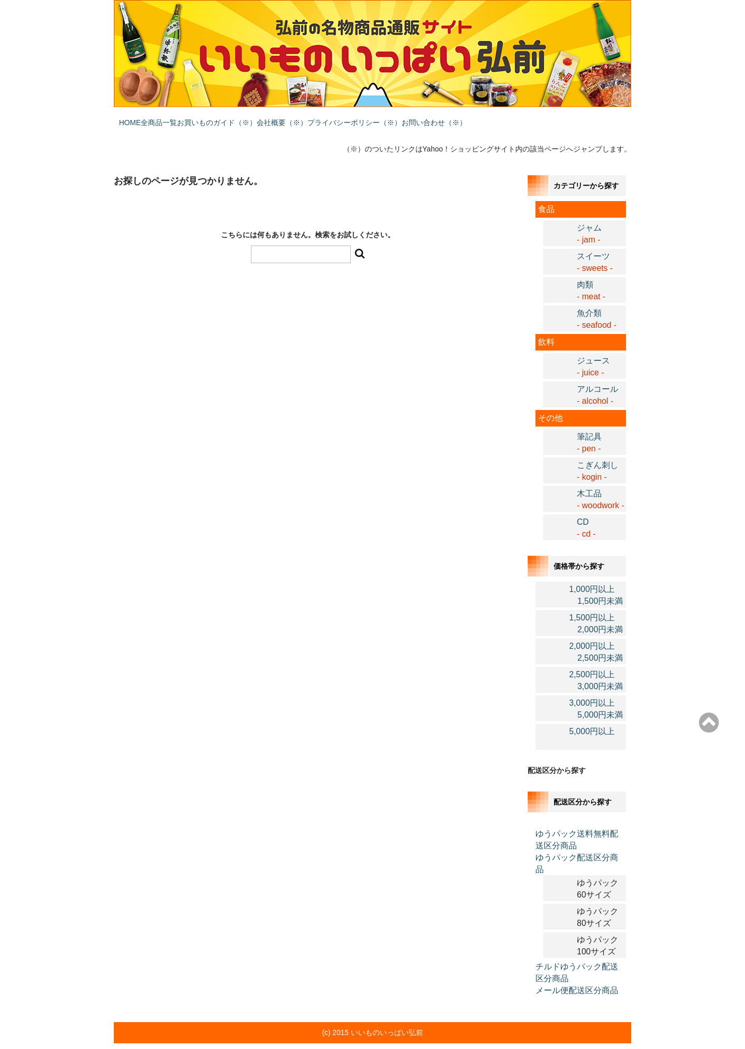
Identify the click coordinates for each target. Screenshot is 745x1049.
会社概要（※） (349, 118)
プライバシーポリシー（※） (442, 118)
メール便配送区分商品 (576, 975)
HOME (135, 118)
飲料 (546, 327)
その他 (550, 403)
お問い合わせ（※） (542, 118)
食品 (546, 194)
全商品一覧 (185, 118)
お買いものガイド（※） (263, 118)
